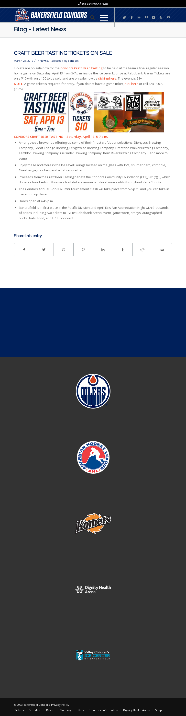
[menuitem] (90, 17)
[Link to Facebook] (131, 17)
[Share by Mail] (162, 249)
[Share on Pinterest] (83, 249)
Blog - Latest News (40, 29)
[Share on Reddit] (142, 249)
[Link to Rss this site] (161, 17)
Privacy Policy (60, 704)
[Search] (90, 17)
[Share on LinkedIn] (103, 249)
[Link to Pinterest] (146, 17)
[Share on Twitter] (44, 249)
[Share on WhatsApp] (63, 249)
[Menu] (101, 17)
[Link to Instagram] (139, 17)
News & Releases (50, 60)
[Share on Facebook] (24, 249)
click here (131, 84)
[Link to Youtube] (153, 17)
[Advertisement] (93, 322)
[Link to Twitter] (124, 17)
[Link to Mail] (168, 17)
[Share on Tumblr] (122, 249)
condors (73, 60)
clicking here (107, 78)
